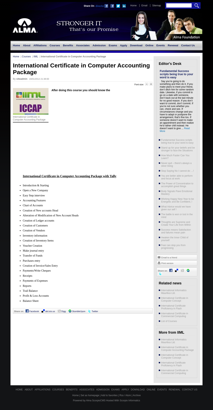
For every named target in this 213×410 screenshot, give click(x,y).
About (29, 389)
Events (162, 389)
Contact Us (189, 389)
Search (197, 5)
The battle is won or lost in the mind (177, 216)
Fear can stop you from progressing (173, 246)
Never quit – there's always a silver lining (176, 164)
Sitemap (156, 5)
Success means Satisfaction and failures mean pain (176, 231)
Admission (103, 389)
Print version (165, 262)
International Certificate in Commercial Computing (174, 315)
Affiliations (43, 389)
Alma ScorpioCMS (96, 400)
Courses (26, 56)
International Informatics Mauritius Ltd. (173, 291)
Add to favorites (109, 395)
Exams (115, 389)
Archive (137, 395)
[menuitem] (16, 45)
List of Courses (169, 321)
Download (138, 389)
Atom (128, 395)
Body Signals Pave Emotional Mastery (176, 192)
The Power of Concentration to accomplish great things (177, 185)
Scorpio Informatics (130, 400)
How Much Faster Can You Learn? (175, 157)
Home (133, 5)
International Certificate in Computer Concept (174, 299)
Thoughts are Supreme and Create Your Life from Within (176, 223)
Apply (126, 389)
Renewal (175, 389)
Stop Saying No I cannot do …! (177, 170)
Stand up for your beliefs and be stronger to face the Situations (178, 149)
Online (151, 389)
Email (144, 5)
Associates (87, 389)
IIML (35, 56)
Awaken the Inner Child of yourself (174, 239)
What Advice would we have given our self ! (176, 208)
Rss (122, 395)
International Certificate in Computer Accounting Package (177, 348)
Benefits (72, 389)
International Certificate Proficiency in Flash (173, 307)
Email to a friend (167, 257)
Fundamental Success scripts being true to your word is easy (176, 74)
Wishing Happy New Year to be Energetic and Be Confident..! (177, 200)
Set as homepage (90, 395)
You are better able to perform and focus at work (177, 177)
